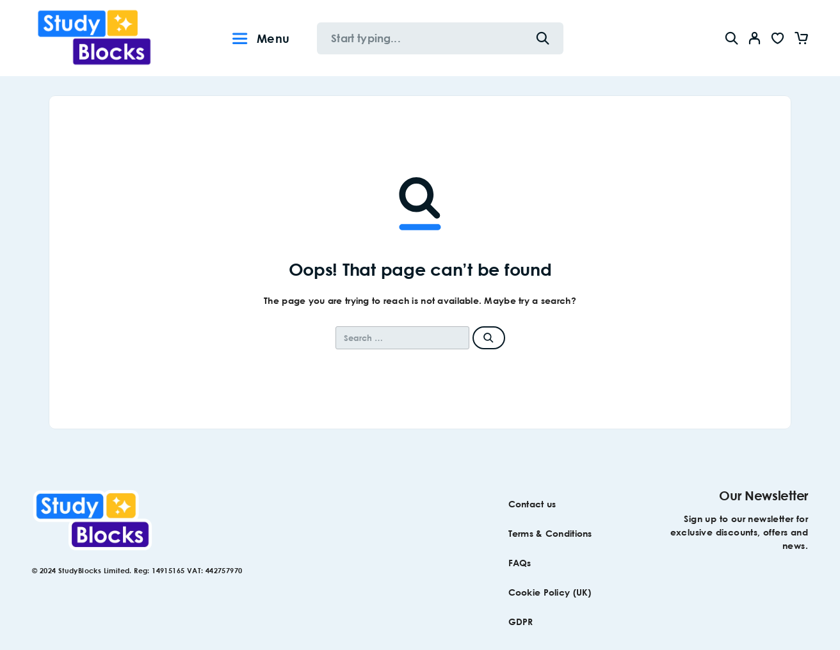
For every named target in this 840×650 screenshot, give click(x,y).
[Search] (731, 38)
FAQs (519, 562)
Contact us (532, 503)
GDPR (520, 621)
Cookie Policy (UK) (550, 592)
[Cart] (800, 40)
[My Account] (754, 38)
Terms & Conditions (550, 533)
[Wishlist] (777, 40)
